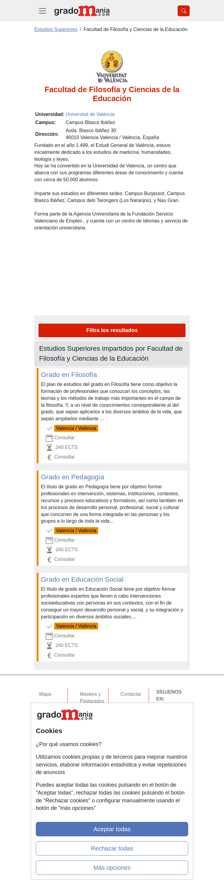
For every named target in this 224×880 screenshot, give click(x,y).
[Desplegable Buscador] (184, 10)
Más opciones (111, 867)
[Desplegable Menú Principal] (42, 10)
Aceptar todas (111, 829)
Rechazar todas (112, 848)
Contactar (130, 694)
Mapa (45, 694)
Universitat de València (90, 114)
